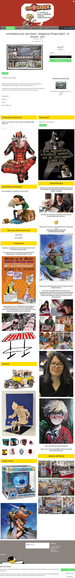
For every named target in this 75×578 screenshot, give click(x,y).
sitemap (42, 575)
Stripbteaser (30, 545)
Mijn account (68, 28)
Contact (44, 28)
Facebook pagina (54, 551)
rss (44, 575)
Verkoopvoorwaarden (52, 28)
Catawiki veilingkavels (56, 546)
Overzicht (5, 73)
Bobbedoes (53, 549)
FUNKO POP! (27, 28)
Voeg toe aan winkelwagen (60, 56)
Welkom (3, 28)
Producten (19, 28)
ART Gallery (10, 28)
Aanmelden (42, 125)
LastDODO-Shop (54, 548)
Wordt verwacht (36, 28)
